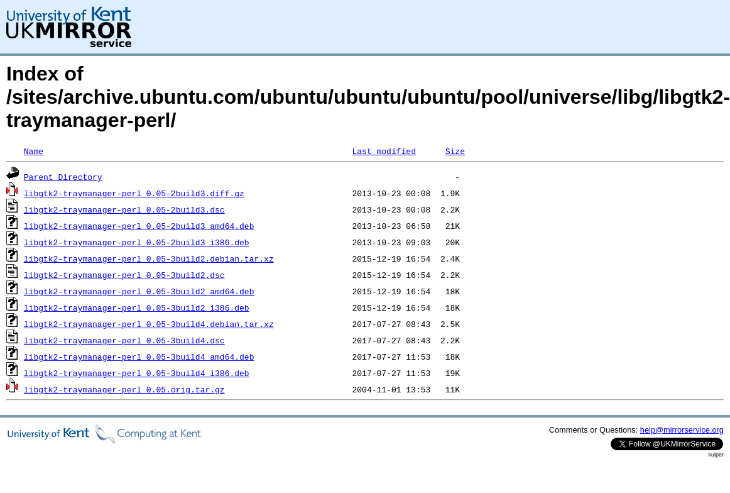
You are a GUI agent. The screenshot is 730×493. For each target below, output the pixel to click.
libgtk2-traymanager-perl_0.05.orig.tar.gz (124, 389)
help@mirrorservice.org (682, 430)
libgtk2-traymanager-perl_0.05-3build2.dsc (124, 274)
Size (455, 151)
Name (33, 151)
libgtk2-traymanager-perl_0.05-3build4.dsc (124, 340)
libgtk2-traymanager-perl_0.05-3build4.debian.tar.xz (149, 324)
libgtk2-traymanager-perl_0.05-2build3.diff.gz (134, 193)
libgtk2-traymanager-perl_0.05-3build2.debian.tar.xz (149, 258)
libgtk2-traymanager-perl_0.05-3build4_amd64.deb (139, 356)
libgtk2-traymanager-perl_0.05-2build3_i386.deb (136, 242)
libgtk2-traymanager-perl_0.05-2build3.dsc (124, 209)
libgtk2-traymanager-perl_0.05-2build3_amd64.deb (139, 225)
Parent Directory (63, 176)
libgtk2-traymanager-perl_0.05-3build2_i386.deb (136, 307)
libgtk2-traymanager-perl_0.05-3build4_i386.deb (136, 373)
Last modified (383, 151)
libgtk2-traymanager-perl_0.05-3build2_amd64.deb (139, 291)
